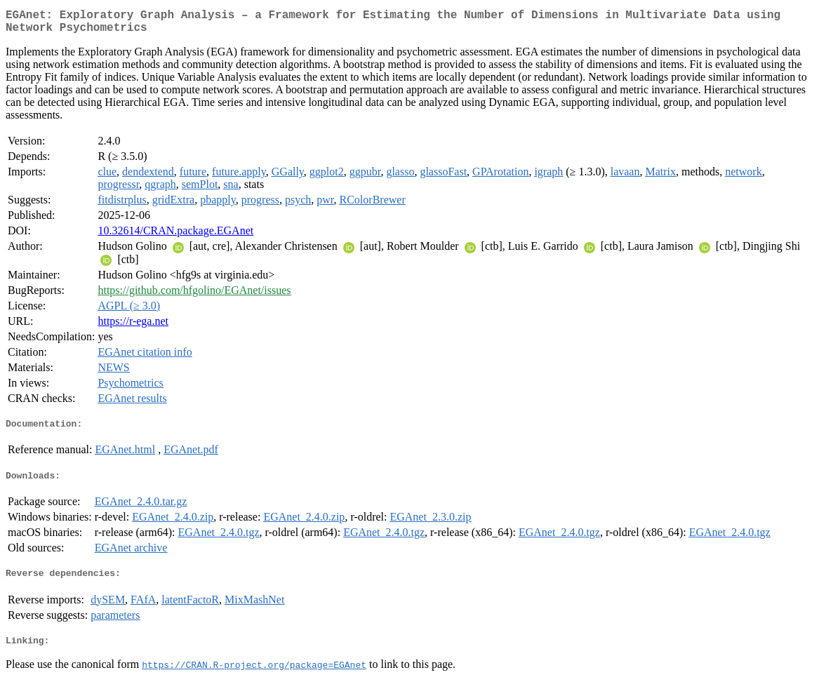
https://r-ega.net (133, 327)
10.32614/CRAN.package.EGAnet (175, 236)
